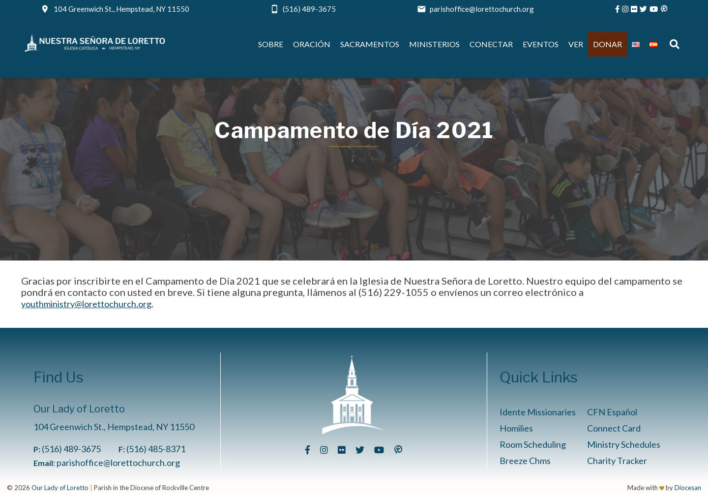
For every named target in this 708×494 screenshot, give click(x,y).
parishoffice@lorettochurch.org (482, 8)
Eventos (541, 44)
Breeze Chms (525, 460)
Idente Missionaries (538, 412)
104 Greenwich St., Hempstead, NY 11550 (121, 8)
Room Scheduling (533, 444)
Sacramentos (369, 44)
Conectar (491, 44)
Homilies (516, 428)
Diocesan (688, 488)
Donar (607, 44)
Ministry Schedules (623, 444)
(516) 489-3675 (309, 8)
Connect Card (614, 428)
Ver (575, 44)
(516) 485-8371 (155, 448)
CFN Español (612, 412)
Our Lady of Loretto (59, 488)
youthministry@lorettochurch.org (86, 303)
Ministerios (434, 44)
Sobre (270, 44)
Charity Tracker (617, 460)
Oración (311, 44)
